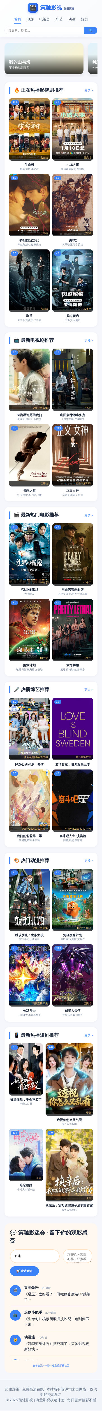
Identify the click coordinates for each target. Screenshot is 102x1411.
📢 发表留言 (24, 1272)
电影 (30, 19)
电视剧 (44, 19)
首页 (17, 19)
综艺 (59, 19)
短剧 (84, 19)
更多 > (88, 90)
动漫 (71, 19)
